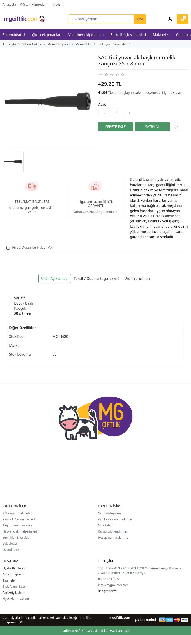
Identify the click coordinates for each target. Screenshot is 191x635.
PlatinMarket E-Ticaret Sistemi (83, 631)
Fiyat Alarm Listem (16, 598)
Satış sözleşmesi (109, 513)
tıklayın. (176, 92)
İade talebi (105, 525)
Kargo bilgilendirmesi (113, 531)
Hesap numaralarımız (113, 537)
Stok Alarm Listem (15, 586)
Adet (102, 104)
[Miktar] (116, 113)
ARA (140, 19)
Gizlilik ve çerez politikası (115, 519)
